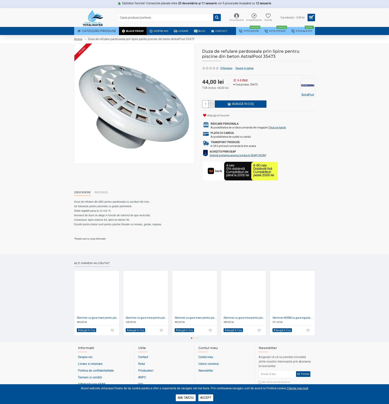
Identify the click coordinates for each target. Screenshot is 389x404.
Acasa (78, 39)
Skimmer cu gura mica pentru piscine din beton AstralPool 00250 (146, 313)
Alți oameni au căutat (92, 259)
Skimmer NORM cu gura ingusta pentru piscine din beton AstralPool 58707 (293, 313)
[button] (191, 334)
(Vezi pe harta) (277, 127)
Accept (205, 397)
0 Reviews (226, 68)
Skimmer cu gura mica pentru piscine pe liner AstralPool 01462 (244, 313)
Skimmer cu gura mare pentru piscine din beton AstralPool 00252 (97, 313)
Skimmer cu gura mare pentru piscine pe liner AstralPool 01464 (195, 313)
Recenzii (101, 192)
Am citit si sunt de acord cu (275, 380)
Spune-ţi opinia (244, 68)
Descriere (82, 192)
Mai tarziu (186, 397)
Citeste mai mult (297, 388)
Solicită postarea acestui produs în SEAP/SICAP (238, 155)
